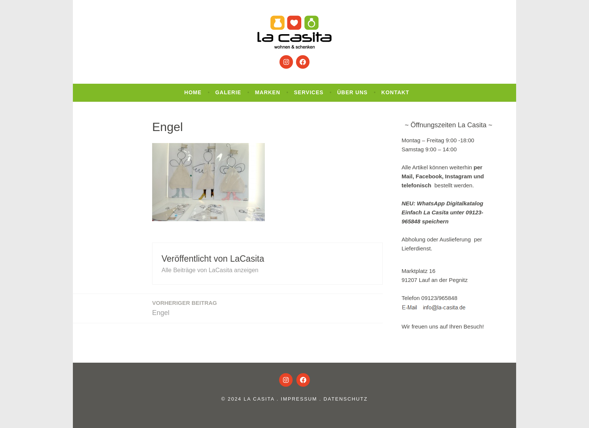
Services (309, 92)
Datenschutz (345, 399)
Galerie (228, 92)
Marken (267, 92)
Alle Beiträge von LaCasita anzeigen (210, 270)
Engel (184, 307)
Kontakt (395, 92)
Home (193, 92)
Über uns (352, 92)
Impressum (299, 399)
